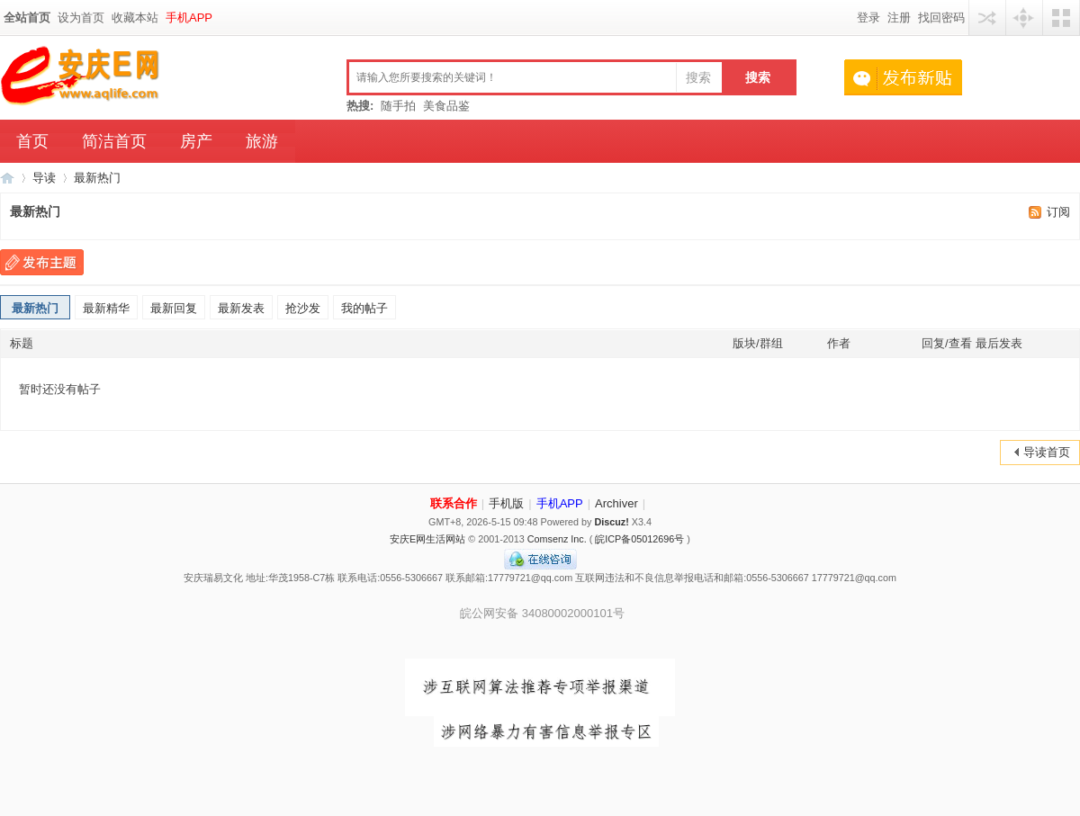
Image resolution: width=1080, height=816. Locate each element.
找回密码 (941, 17)
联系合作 (453, 503)
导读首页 (1046, 452)
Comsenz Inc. (557, 539)
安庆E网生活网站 (427, 539)
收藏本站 (135, 17)
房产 (196, 141)
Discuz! (611, 521)
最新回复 (173, 308)
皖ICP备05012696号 (639, 539)
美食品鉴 (446, 105)
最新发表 (241, 308)
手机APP (189, 17)
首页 (32, 141)
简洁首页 (114, 141)
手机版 (506, 503)
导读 (44, 177)
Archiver (616, 503)
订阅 (1058, 212)
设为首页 (81, 17)
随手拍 (398, 105)
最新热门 (97, 177)
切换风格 (1061, 17)
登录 (868, 17)
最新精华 (106, 308)
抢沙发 (302, 308)
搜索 (698, 77)
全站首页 (27, 17)
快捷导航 (1024, 17)
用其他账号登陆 (987, 17)
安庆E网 (7, 178)
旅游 (262, 141)
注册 (899, 17)
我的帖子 (364, 308)
